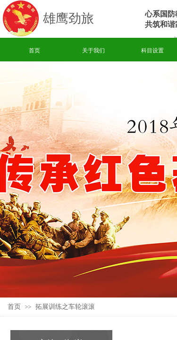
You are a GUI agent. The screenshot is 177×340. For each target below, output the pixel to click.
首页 (34, 50)
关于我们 (93, 50)
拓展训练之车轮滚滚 (65, 306)
